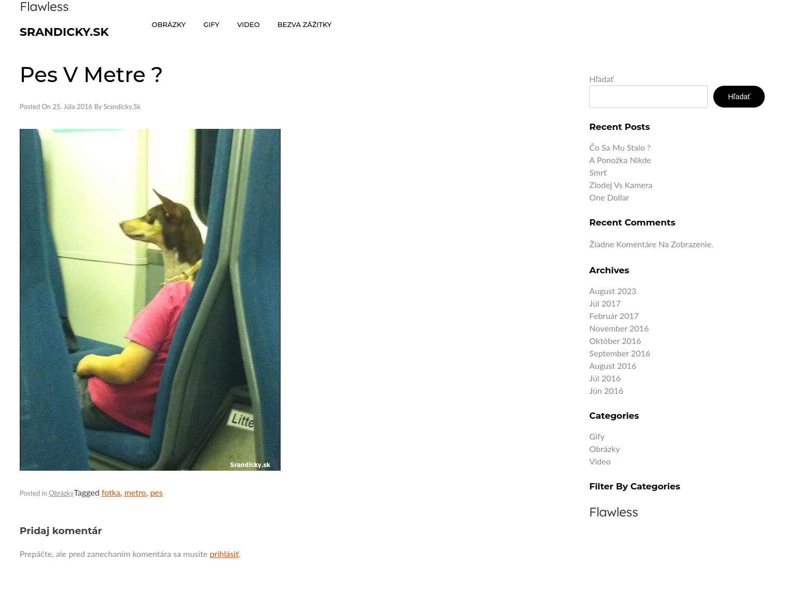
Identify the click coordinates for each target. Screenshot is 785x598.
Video (599, 461)
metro (135, 492)
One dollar (609, 197)
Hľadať (601, 79)
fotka (110, 492)
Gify (596, 436)
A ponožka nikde (620, 160)
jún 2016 (606, 390)
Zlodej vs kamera (621, 185)
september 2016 (619, 353)
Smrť (597, 172)
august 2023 (612, 291)
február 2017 (613, 316)
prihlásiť (224, 554)
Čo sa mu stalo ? (619, 147)
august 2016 (612, 365)
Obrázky (61, 493)
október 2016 (615, 340)
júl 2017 (604, 303)
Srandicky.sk (64, 32)
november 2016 (619, 328)
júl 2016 (604, 378)
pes (156, 492)
